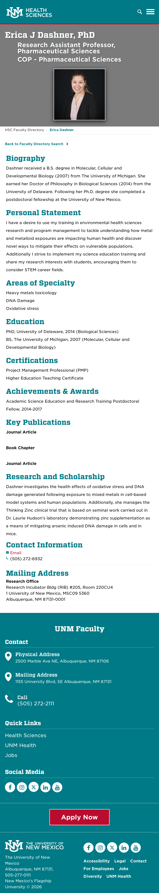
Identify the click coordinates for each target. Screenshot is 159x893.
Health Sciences (25, 735)
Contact (138, 861)
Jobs (11, 755)
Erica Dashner (62, 130)
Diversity (92, 876)
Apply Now (79, 817)
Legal (120, 861)
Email (15, 552)
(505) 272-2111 (35, 704)
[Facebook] (10, 787)
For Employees (98, 868)
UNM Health (20, 745)
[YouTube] (57, 787)
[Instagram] (22, 787)
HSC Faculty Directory (24, 130)
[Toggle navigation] (150, 12)
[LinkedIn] (45, 787)
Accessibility (96, 861)
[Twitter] (34, 787)
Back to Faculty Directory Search (34, 144)
